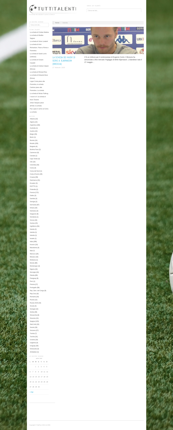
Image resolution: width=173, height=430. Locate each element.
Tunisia (32, 333)
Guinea (32, 223)
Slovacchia (33, 315)
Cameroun (33, 152)
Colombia (33, 165)
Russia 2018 (34, 303)
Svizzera (33, 330)
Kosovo (32, 244)
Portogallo (33, 287)
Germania (33, 205)
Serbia (32, 312)
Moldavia (33, 260)
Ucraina (32, 340)
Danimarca (33, 180)
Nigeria (32, 269)
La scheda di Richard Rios (38, 72)
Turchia (32, 336)
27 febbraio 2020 (58, 67)
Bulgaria (32, 146)
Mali (31, 251)
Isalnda (32, 232)
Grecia (32, 220)
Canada (32, 156)
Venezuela (33, 349)
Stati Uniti (33, 324)
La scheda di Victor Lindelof (39, 41)
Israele (32, 238)
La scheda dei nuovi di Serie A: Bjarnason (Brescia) (63, 60)
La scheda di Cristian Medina (39, 32)
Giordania (33, 217)
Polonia (32, 284)
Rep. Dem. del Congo (37, 290)
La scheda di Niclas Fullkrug (39, 93)
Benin (32, 137)
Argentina (33, 125)
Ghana (32, 208)
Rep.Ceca (33, 293)
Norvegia (33, 272)
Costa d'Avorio (34, 174)
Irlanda (32, 229)
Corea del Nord (35, 171)
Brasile (32, 143)
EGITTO (32, 186)
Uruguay (32, 346)
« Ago (31, 392)
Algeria (32, 122)
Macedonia (33, 247)
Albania (32, 119)
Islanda (32, 235)
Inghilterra (33, 226)
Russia (32, 300)
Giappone (33, 214)
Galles (32, 195)
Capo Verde (34, 159)
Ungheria (33, 343)
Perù (31, 281)
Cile (31, 162)
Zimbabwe (33, 352)
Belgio (32, 134)
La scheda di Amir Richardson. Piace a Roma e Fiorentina (39, 47)
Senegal (32, 309)
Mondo (32, 263)
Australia (33, 128)
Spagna (32, 321)
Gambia (32, 198)
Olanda (32, 275)
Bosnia (32, 140)
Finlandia (33, 189)
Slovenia (33, 318)
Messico (32, 257)
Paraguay (33, 278)
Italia (31, 241)
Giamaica (33, 211)
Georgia (32, 201)
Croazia (32, 177)
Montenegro (34, 266)
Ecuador (32, 183)
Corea (32, 168)
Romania (33, 297)
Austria (32, 131)
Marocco (33, 254)
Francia (32, 192)
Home (57, 23)
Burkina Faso (34, 149)
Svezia (32, 327)
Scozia (32, 306)
